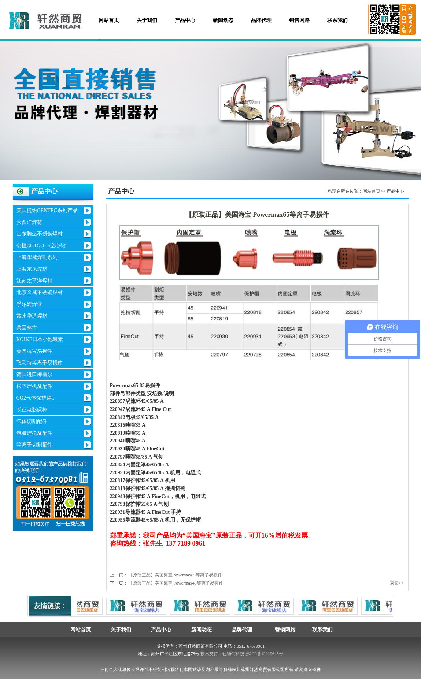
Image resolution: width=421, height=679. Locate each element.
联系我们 (337, 20)
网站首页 (109, 20)
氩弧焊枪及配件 (34, 433)
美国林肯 (26, 327)
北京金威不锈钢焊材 (39, 292)
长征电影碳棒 (31, 409)
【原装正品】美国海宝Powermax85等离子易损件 (175, 575)
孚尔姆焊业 (29, 304)
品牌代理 (261, 20)
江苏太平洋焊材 (34, 280)
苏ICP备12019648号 (264, 653)
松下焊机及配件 (34, 386)
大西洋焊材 (29, 222)
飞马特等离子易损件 (39, 363)
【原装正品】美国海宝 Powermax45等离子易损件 (176, 583)
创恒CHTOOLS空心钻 (41, 245)
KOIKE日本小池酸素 (39, 339)
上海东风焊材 (31, 269)
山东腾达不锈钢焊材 (39, 234)
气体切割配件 (31, 421)
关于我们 (147, 20)
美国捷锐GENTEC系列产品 (47, 210)
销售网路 (299, 20)
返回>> (397, 583)
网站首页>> (374, 191)
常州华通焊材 (31, 316)
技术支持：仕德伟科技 (222, 653)
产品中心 (185, 20)
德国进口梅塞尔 (34, 374)
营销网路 (282, 629)
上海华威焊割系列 (37, 257)
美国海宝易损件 (34, 351)
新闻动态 (223, 20)
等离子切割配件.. (35, 445)
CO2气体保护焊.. (35, 398)
